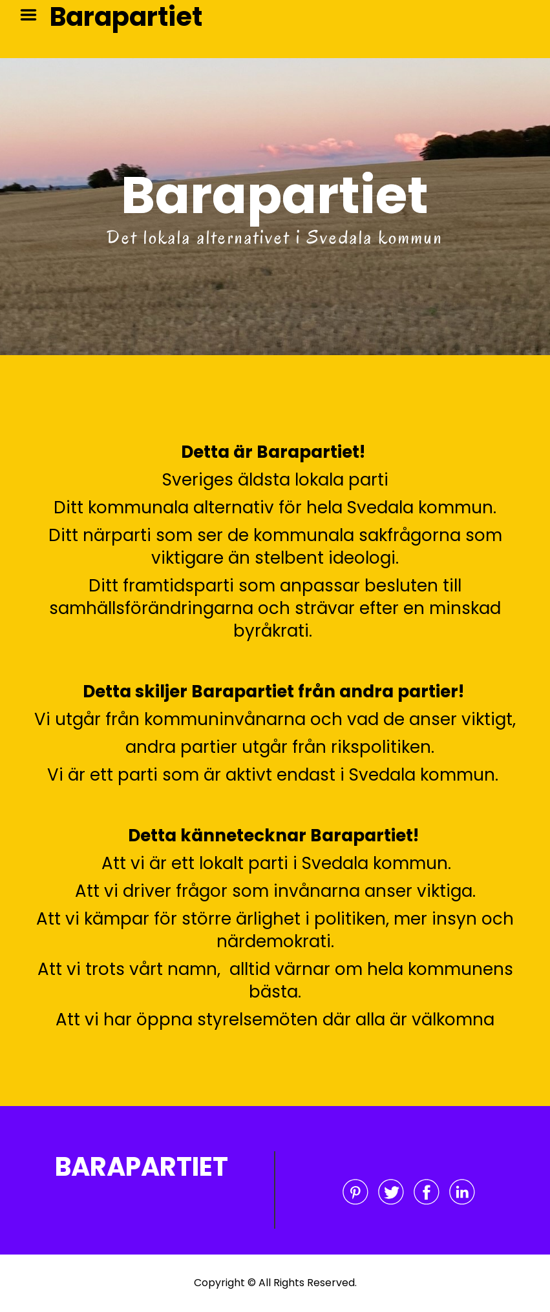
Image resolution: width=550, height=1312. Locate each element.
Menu (33, 15)
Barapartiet (126, 17)
